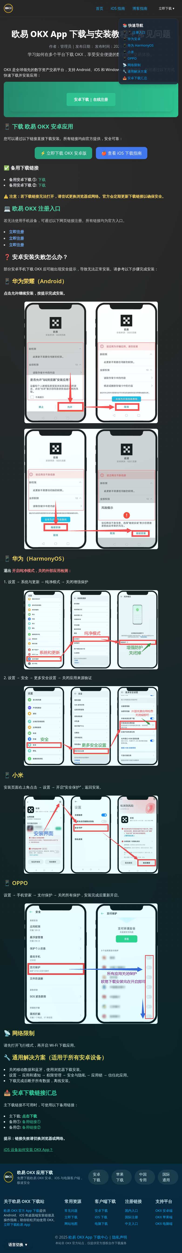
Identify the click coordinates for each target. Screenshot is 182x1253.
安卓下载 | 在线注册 (91, 99)
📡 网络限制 (132, 65)
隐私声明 (119, 1237)
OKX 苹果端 (163, 1217)
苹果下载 (120, 1177)
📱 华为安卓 (132, 39)
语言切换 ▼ (18, 1244)
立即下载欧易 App (17, 1224)
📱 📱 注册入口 (134, 32)
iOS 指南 (118, 8)
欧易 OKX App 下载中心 (88, 1237)
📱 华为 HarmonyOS (138, 45)
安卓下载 (96, 1177)
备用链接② (31, 1127)
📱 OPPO (130, 58)
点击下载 (29, 1116)
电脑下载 (101, 1223)
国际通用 (166, 1177)
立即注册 (16, 231)
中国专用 (143, 1177)
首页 (99, 8)
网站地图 (71, 1223)
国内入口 (131, 1210)
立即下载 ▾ (166, 8)
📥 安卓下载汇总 (135, 78)
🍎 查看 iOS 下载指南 (121, 153)
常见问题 (71, 1210)
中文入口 (131, 1223)
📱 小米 (128, 52)
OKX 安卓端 (163, 1210)
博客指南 (139, 8)
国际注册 (131, 1217)
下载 (42, 179)
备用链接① (31, 1121)
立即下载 (71, 1217)
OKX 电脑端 (163, 1223)
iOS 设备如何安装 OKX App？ (28, 1149)
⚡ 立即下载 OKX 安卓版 (63, 153)
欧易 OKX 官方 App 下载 (21, 1210)
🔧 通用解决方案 (135, 71)
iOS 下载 (101, 1217)
